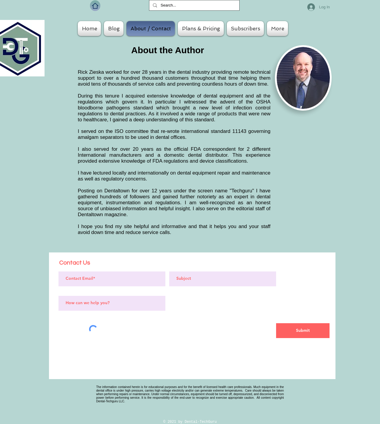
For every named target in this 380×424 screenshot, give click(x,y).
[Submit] (303, 330)
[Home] (95, 5)
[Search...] (194, 5)
